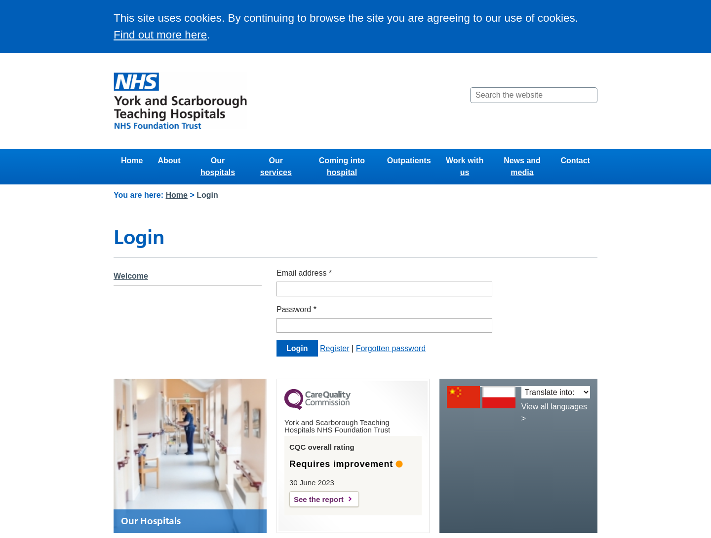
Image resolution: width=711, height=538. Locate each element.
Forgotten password (391, 348)
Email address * (304, 273)
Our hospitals (217, 166)
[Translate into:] (555, 392)
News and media (522, 166)
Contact (575, 160)
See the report (319, 499)
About (169, 160)
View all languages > (554, 412)
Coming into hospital (342, 166)
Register (335, 348)
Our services (276, 166)
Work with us (464, 166)
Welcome (131, 276)
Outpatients (409, 160)
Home (132, 160)
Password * (296, 309)
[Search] (589, 95)
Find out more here (160, 35)
